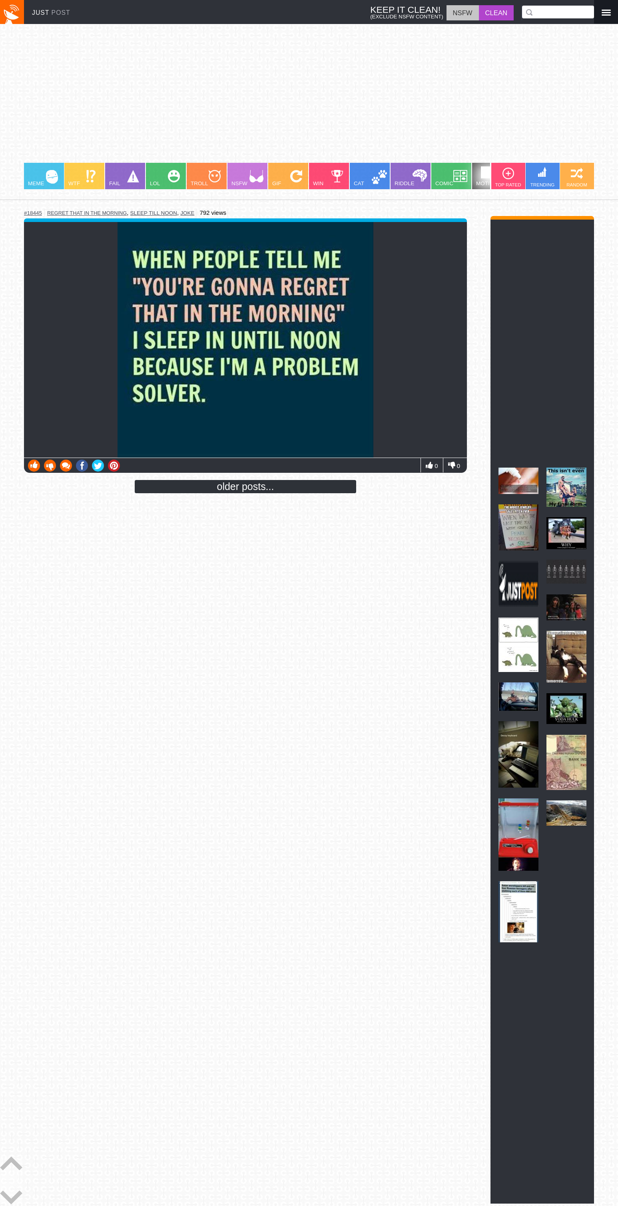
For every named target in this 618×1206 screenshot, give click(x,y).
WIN (328, 178)
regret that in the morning (87, 213)
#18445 (33, 213)
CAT (370, 178)
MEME (43, 178)
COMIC (451, 178)
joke (187, 213)
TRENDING (542, 177)
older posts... (245, 486)
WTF (82, 178)
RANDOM (576, 177)
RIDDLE (411, 177)
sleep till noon (153, 213)
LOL (165, 178)
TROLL (206, 178)
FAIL (124, 178)
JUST (51, 12)
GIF (287, 178)
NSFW (247, 178)
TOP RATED (508, 177)
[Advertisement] (264, 97)
